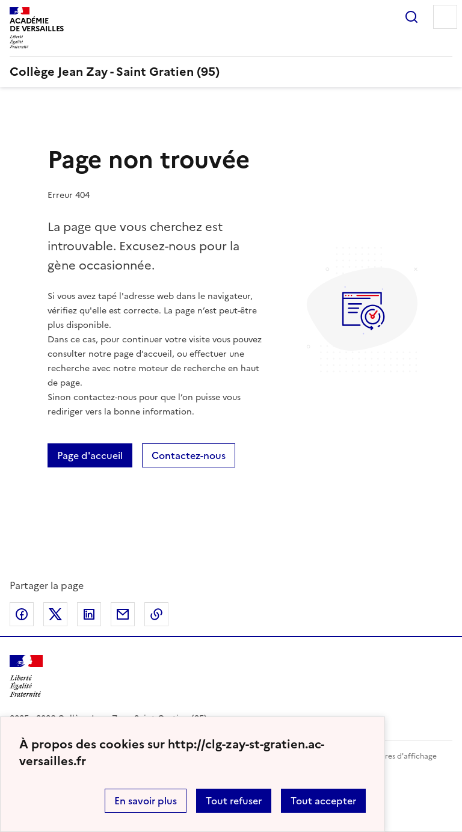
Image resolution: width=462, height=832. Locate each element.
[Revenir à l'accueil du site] (26, 676)
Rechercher (411, 17)
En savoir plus (145, 800)
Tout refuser (234, 800)
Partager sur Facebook (22, 614)
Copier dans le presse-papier (156, 614)
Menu (445, 17)
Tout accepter (323, 800)
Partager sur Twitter (55, 614)
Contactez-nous (189, 455)
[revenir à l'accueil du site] (231, 71)
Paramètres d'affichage (396, 756)
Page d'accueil (90, 455)
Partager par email (123, 614)
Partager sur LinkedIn (89, 614)
